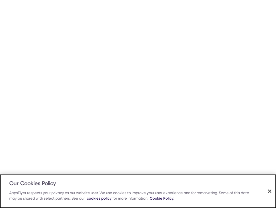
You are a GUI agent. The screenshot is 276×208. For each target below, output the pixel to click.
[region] (138, 191)
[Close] (269, 191)
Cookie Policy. (162, 198)
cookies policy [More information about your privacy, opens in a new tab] (99, 198)
